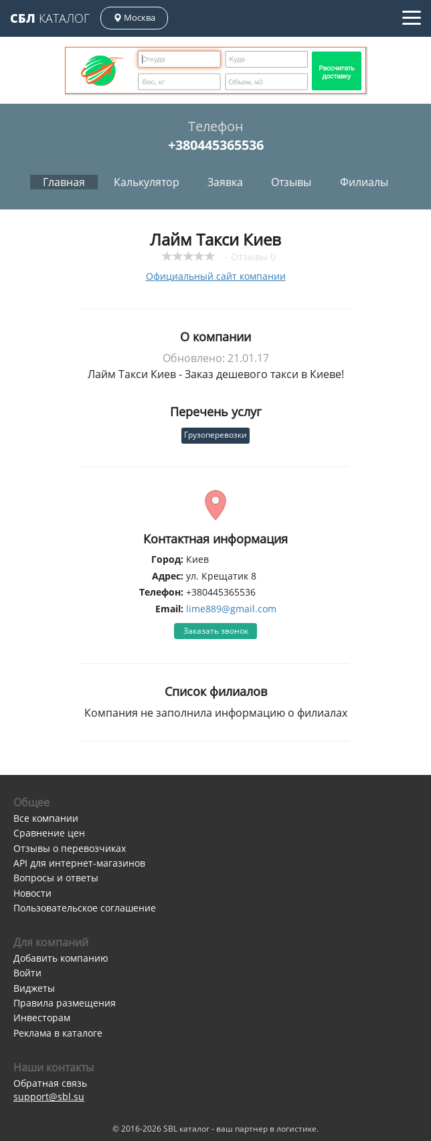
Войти (27, 972)
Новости (32, 893)
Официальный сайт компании (216, 276)
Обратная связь (50, 1083)
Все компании (45, 818)
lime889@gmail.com (231, 608)
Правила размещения (64, 1002)
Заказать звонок (215, 630)
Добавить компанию (60, 958)
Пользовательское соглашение (84, 907)
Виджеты (34, 988)
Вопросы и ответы (55, 877)
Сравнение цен (49, 832)
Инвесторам (41, 1017)
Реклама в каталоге (57, 1033)
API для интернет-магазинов (79, 863)
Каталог (50, 18)
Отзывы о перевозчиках (69, 848)
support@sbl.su (48, 1096)
